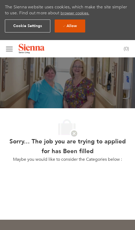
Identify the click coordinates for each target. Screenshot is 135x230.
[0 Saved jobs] (125, 49)
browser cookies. (75, 13)
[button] (28, 25)
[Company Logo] (38, 48)
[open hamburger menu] (9, 49)
